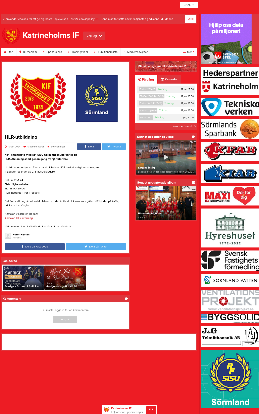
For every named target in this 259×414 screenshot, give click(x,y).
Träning (162, 89)
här (97, 19)
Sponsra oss (52, 52)
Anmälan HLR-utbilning (19, 218)
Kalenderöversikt (184, 126)
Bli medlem (28, 52)
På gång (146, 80)
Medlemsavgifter (136, 52)
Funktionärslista (105, 52)
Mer (188, 52)
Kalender (169, 79)
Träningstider (78, 52)
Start (8, 52)
